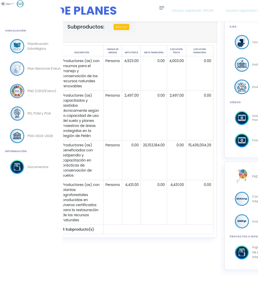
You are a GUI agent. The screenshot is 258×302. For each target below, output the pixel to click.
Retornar (135, 27)
